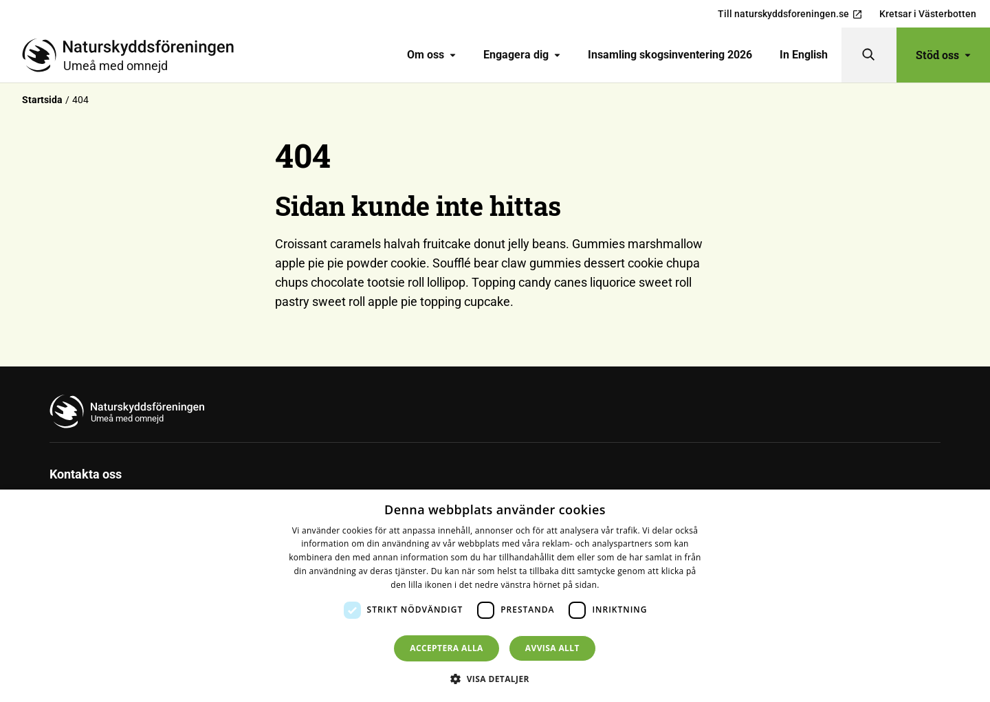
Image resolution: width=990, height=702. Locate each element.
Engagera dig (521, 54)
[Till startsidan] (133, 55)
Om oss (431, 54)
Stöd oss (943, 54)
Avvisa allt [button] (552, 648)
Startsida (42, 99)
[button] (495, 678)
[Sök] (869, 55)
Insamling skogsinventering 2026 (670, 54)
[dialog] (495, 596)
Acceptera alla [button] (446, 648)
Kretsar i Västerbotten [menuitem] (927, 13)
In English (804, 54)
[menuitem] (431, 55)
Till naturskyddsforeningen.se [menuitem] (790, 14)
